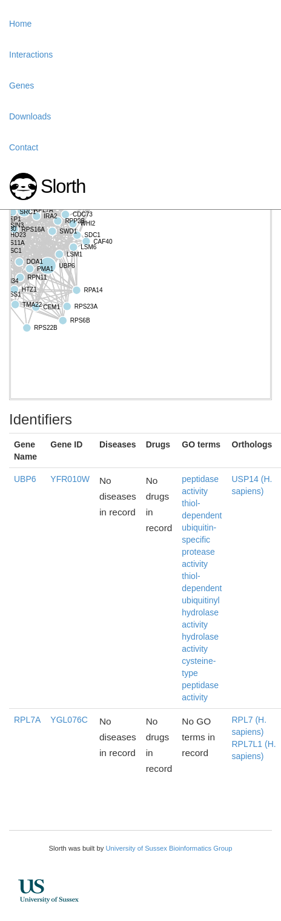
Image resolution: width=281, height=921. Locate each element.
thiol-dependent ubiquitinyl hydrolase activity (202, 600)
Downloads (30, 116)
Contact (23, 147)
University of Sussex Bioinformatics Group (168, 848)
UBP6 (25, 479)
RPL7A (27, 720)
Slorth (63, 186)
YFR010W (70, 479)
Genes (21, 85)
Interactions (31, 54)
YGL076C (68, 720)
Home (20, 23)
